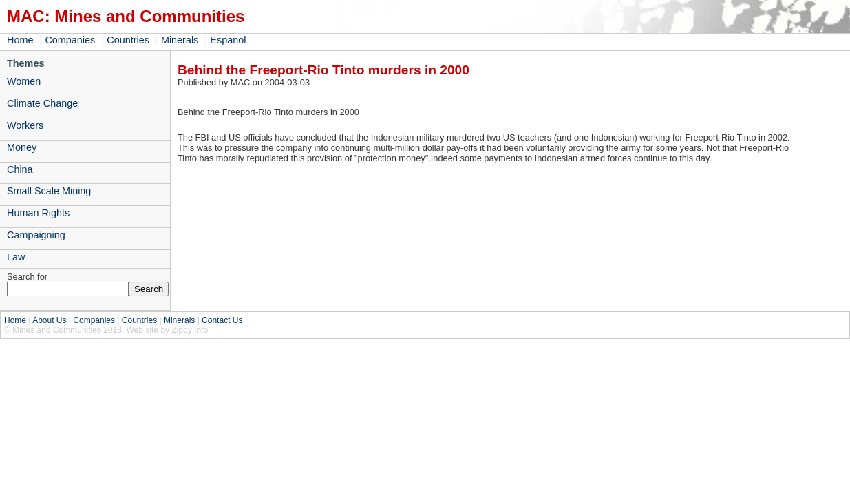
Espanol (228, 39)
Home (20, 39)
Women (24, 81)
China (20, 169)
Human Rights (38, 212)
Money (21, 147)
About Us (49, 320)
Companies (70, 39)
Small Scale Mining (49, 190)
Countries (128, 39)
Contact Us (222, 320)
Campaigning (36, 234)
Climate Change (42, 103)
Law (16, 256)
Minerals (179, 39)
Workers (25, 125)
